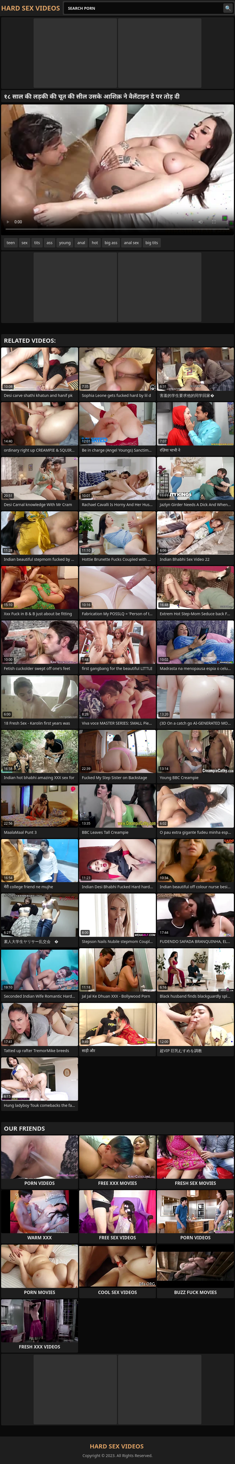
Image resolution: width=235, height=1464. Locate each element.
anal (81, 242)
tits (37, 242)
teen (11, 242)
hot (95, 242)
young (65, 242)
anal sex (131, 242)
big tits (152, 242)
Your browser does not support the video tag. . (117, 169)
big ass (111, 242)
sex (25, 242)
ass (49, 242)
